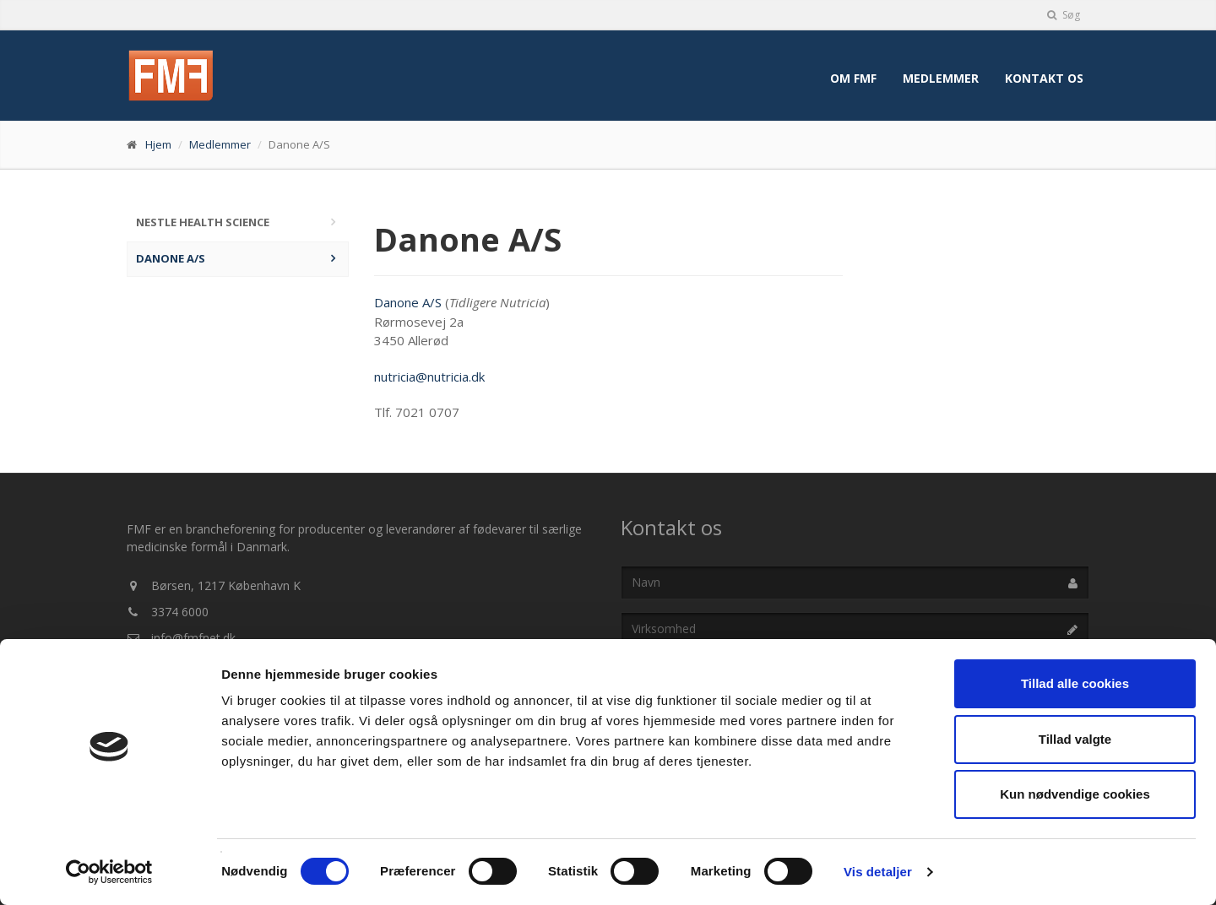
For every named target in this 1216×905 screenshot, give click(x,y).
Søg (1063, 15)
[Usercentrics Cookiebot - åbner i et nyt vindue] (109, 872)
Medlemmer (941, 78)
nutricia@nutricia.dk (429, 376)
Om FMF (853, 78)
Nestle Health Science (202, 222)
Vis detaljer (878, 871)
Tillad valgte (1075, 739)
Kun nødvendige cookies (1075, 794)
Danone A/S (170, 258)
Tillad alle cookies (1075, 683)
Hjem (158, 144)
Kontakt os (1044, 78)
